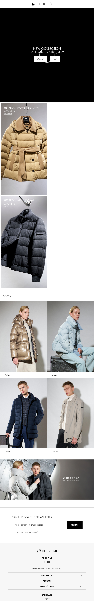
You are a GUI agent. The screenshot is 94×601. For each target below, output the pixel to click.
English (47, 599)
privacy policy (31, 532)
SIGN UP (74, 525)
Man (55, 59)
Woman (40, 59)
